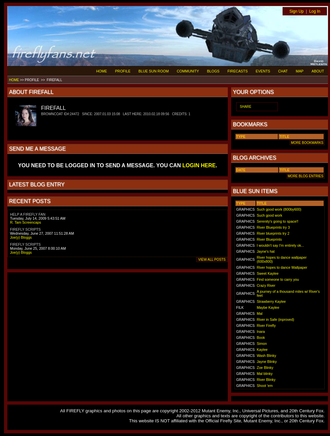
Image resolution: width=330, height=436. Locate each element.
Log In (314, 11)
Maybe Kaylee (268, 307)
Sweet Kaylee (268, 273)
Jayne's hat (266, 251)
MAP (299, 71)
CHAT (283, 71)
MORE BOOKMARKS (307, 143)
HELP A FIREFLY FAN (27, 214)
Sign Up (296, 11)
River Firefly (266, 325)
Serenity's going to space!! (278, 221)
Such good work (269, 215)
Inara (261, 332)
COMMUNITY (188, 71)
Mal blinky (265, 374)
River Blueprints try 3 (273, 227)
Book (261, 338)
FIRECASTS (237, 71)
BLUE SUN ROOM (154, 71)
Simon (262, 344)
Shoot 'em (265, 386)
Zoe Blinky (265, 368)
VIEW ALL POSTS (211, 259)
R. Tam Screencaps (25, 222)
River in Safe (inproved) (275, 319)
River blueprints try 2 (273, 233)
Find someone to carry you (278, 279)
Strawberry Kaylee (271, 301)
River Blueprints (269, 239)
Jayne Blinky (267, 362)
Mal (260, 313)
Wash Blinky (266, 356)
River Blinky (266, 380)
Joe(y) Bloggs (21, 237)
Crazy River (266, 285)
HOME (101, 71)
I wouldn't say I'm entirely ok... (280, 245)
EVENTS (263, 71)
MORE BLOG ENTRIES (305, 176)
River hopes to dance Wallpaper (282, 267)
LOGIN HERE (199, 165)
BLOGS (213, 71)
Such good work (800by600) (279, 209)
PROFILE (122, 71)
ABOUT (318, 71)
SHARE (245, 106)
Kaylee (262, 350)
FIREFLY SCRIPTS (25, 229)
